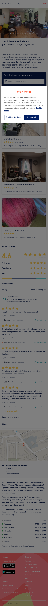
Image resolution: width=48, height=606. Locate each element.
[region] (24, 104)
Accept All (31, 117)
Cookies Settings (13, 117)
